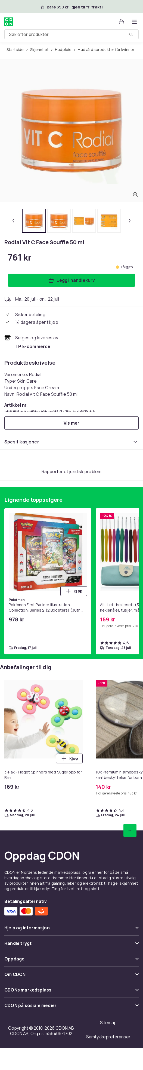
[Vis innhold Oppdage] (71, 961)
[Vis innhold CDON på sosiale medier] (71, 1007)
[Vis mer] (71, 423)
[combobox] (71, 34)
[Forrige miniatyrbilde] (13, 220)
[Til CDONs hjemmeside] (8, 21)
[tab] (34, 221)
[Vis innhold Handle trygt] (71, 945)
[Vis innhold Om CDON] (71, 976)
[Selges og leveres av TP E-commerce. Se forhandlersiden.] (33, 346)
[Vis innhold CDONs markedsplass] (71, 992)
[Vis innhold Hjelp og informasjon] (71, 930)
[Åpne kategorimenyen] (134, 21)
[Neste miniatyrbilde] (129, 220)
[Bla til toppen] (129, 830)
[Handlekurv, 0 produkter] (121, 21)
